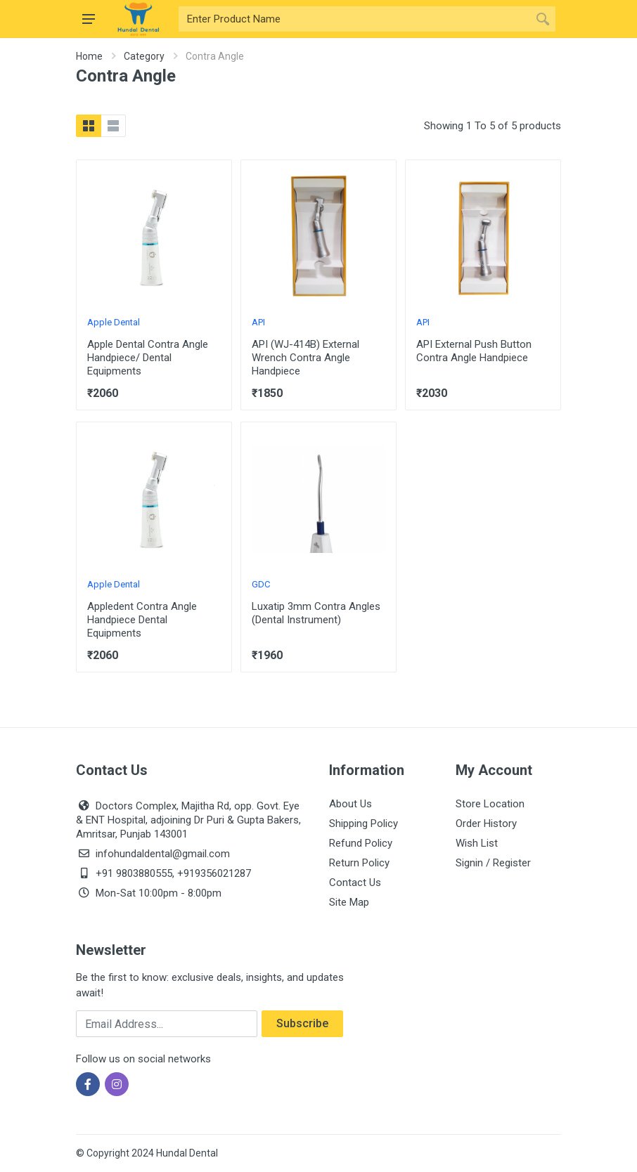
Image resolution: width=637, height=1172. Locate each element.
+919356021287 (214, 873)
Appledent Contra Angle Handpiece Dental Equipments (142, 619)
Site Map (349, 902)
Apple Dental (113, 322)
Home (89, 56)
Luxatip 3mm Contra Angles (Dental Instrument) (316, 613)
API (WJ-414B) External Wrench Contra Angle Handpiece (305, 357)
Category (144, 56)
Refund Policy (360, 843)
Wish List (477, 843)
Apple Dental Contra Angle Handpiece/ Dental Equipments (147, 357)
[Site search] (354, 19)
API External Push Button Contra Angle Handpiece (474, 351)
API (258, 322)
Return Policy (359, 863)
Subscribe (302, 1023)
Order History (486, 823)
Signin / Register (493, 863)
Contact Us (355, 882)
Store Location (490, 803)
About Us (350, 803)
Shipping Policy (363, 823)
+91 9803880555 (134, 873)
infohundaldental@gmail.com (163, 853)
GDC (261, 584)
